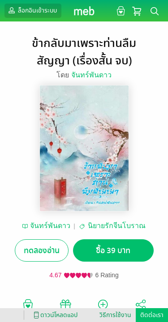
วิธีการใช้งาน (115, 315)
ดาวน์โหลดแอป (54, 315)
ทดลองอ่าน (42, 251)
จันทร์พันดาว (91, 75)
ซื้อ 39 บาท (113, 251)
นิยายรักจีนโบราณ (117, 225)
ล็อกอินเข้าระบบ (32, 10)
